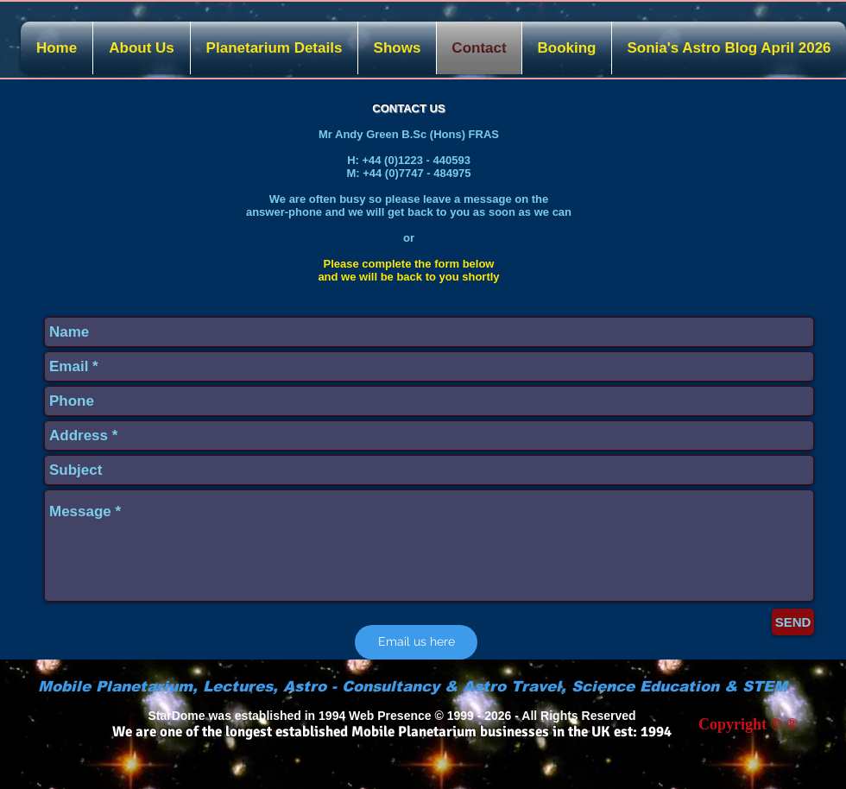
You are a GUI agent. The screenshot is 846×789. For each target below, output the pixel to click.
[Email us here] (416, 642)
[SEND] (793, 622)
